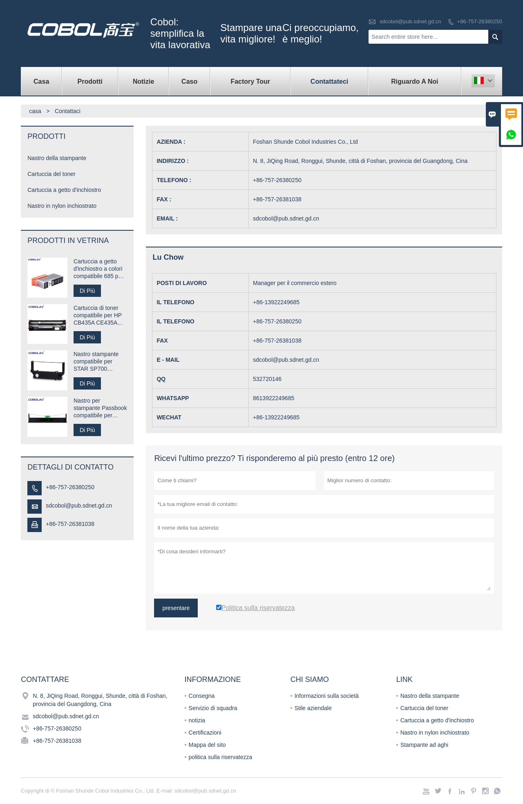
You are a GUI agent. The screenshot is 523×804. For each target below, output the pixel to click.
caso (189, 81)
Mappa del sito (207, 745)
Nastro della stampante (56, 158)
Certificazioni (205, 732)
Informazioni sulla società (327, 696)
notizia (197, 720)
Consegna (202, 696)
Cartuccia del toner (51, 174)
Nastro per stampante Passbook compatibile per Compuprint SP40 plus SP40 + (100, 408)
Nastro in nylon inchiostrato (61, 206)
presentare (176, 608)
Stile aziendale (313, 708)
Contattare (45, 679)
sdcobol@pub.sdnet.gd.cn (410, 21)
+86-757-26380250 (479, 21)
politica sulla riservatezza (221, 757)
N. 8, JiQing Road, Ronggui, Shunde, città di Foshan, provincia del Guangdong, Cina (100, 700)
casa (41, 81)
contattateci (329, 81)
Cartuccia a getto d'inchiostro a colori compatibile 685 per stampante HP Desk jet (99, 269)
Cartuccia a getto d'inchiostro (64, 190)
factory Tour (250, 81)
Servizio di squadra (213, 708)
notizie (143, 81)
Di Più (87, 290)
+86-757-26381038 (70, 524)
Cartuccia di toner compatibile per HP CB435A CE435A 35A (98, 315)
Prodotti (90, 81)
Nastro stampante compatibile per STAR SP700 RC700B (96, 361)
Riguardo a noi (414, 81)
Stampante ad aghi (424, 745)
